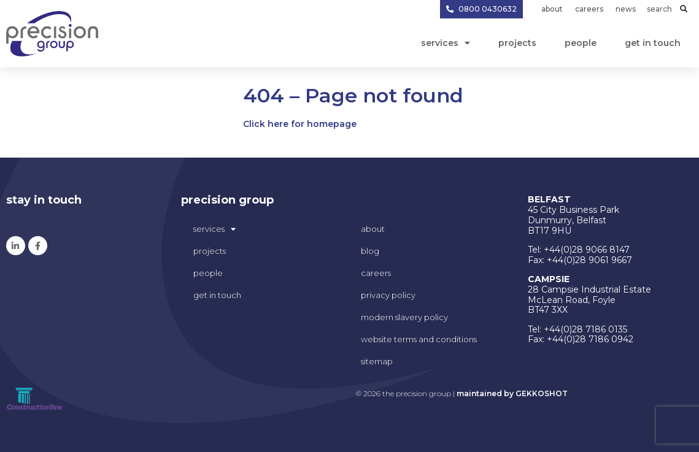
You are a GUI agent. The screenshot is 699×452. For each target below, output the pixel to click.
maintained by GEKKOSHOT (512, 393)
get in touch (653, 42)
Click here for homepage (300, 123)
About (552, 8)
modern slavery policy (404, 317)
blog (370, 251)
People (581, 42)
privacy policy (388, 295)
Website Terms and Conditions (419, 339)
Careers (589, 8)
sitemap (377, 361)
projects (517, 42)
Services (445, 43)
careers (376, 273)
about (373, 229)
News (626, 8)
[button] (683, 9)
